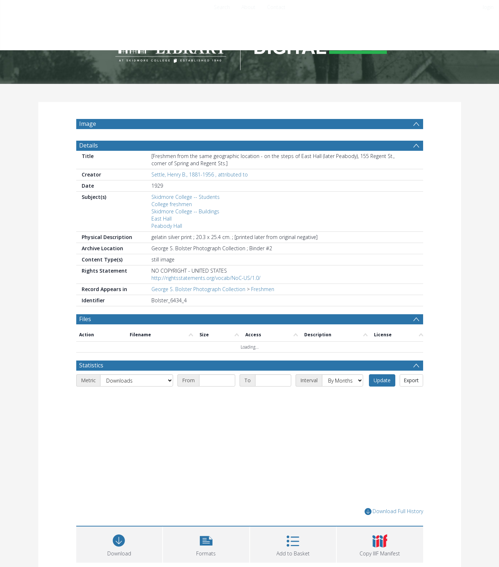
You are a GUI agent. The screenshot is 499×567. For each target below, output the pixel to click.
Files (85, 319)
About (248, 7)
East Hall (161, 218)
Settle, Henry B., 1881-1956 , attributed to (199, 174)
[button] (206, 543)
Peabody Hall (166, 225)
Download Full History (394, 511)
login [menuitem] (488, 7)
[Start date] (217, 380)
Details (88, 145)
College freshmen (171, 204)
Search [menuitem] (222, 7)
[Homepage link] (249, 45)
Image (87, 124)
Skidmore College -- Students (185, 196)
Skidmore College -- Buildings (185, 211)
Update (382, 380)
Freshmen (262, 289)
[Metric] (136, 380)
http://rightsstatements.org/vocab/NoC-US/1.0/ (206, 277)
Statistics (91, 365)
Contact (276, 7)
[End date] (273, 380)
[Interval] (342, 380)
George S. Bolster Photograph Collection (198, 289)
